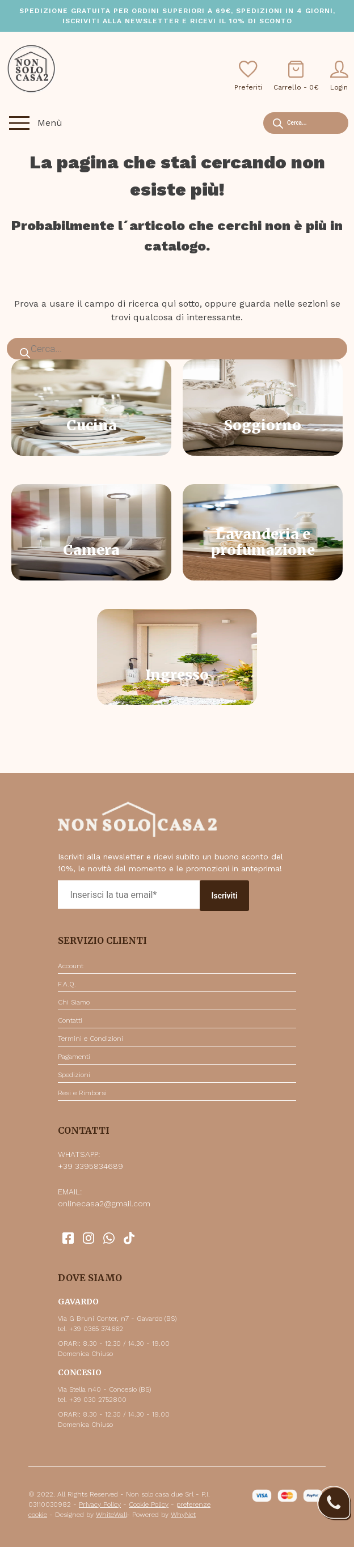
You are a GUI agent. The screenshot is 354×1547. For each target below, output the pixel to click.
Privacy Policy (100, 1504)
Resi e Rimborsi (82, 1093)
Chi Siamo (74, 1002)
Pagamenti (74, 1057)
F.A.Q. (67, 984)
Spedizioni (74, 1075)
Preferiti (248, 76)
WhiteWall (111, 1515)
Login (339, 76)
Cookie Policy (148, 1504)
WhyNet (183, 1515)
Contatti (70, 1020)
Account (70, 966)
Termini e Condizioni (90, 1038)
